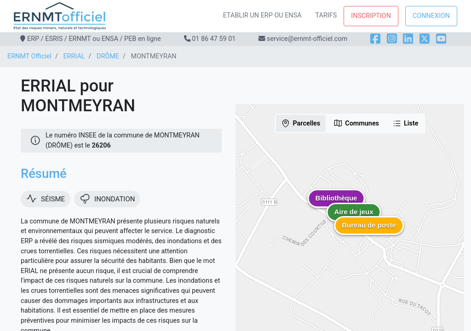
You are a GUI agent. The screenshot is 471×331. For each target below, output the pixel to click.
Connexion (431, 16)
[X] (424, 39)
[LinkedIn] (408, 39)
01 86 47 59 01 (214, 39)
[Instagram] (392, 39)
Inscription (371, 16)
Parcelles (300, 123)
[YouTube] (441, 39)
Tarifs (326, 15)
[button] (369, 232)
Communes (356, 123)
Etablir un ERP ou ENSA (262, 15)
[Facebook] (375, 39)
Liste (405, 123)
